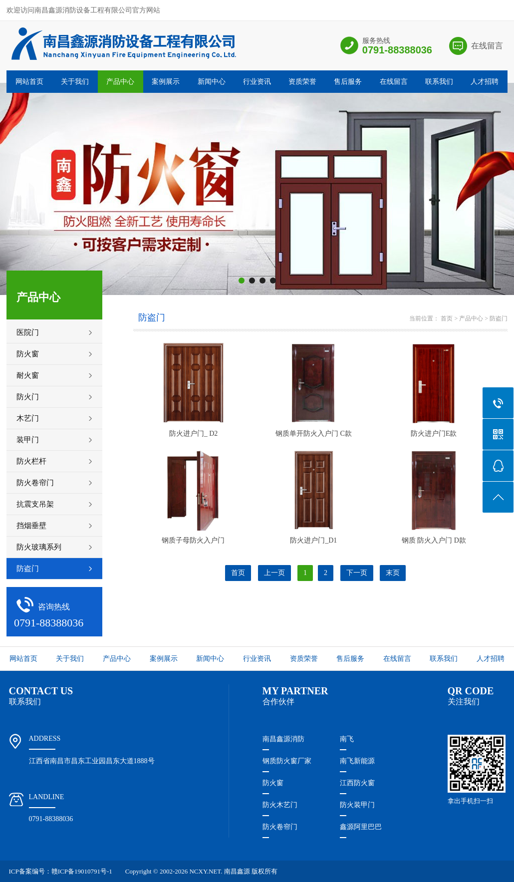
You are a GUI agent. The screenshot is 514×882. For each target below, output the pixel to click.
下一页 (356, 573)
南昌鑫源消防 (283, 739)
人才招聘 (485, 81)
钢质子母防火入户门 (193, 540)
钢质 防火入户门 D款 (434, 540)
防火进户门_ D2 (193, 433)
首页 (447, 318)
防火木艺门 (279, 805)
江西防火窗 (357, 783)
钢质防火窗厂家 (286, 761)
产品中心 (120, 81)
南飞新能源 (357, 761)
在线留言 (487, 45)
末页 (393, 573)
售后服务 (348, 81)
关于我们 (75, 81)
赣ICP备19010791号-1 (81, 871)
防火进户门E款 (434, 433)
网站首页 (29, 81)
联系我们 (439, 81)
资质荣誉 (302, 81)
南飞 (347, 739)
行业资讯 (257, 81)
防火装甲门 (357, 805)
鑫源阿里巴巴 (361, 827)
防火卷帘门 (279, 827)
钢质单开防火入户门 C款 (313, 433)
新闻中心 (212, 81)
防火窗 (272, 783)
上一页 (274, 573)
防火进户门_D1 (313, 540)
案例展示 (166, 81)
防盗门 (499, 318)
